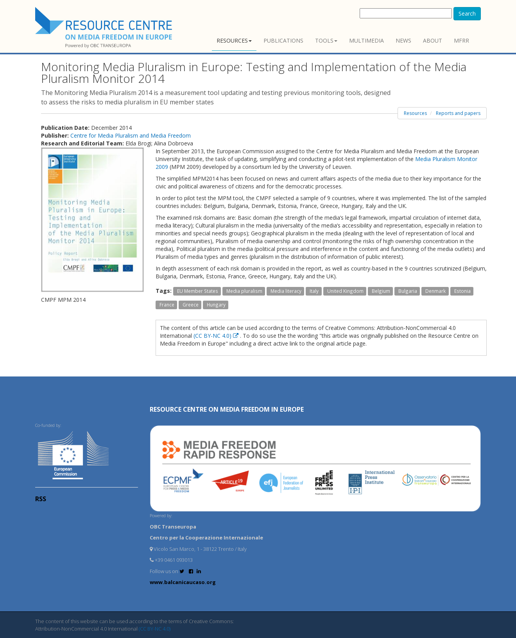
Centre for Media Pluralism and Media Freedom (130, 135)
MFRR (461, 40)
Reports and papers (458, 113)
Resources (234, 40)
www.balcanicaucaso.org (183, 582)
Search (467, 13)
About (432, 40)
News (403, 40)
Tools (326, 40)
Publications (283, 40)
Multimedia (366, 40)
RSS (40, 499)
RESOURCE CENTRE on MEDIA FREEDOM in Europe (227, 409)
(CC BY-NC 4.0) (217, 335)
